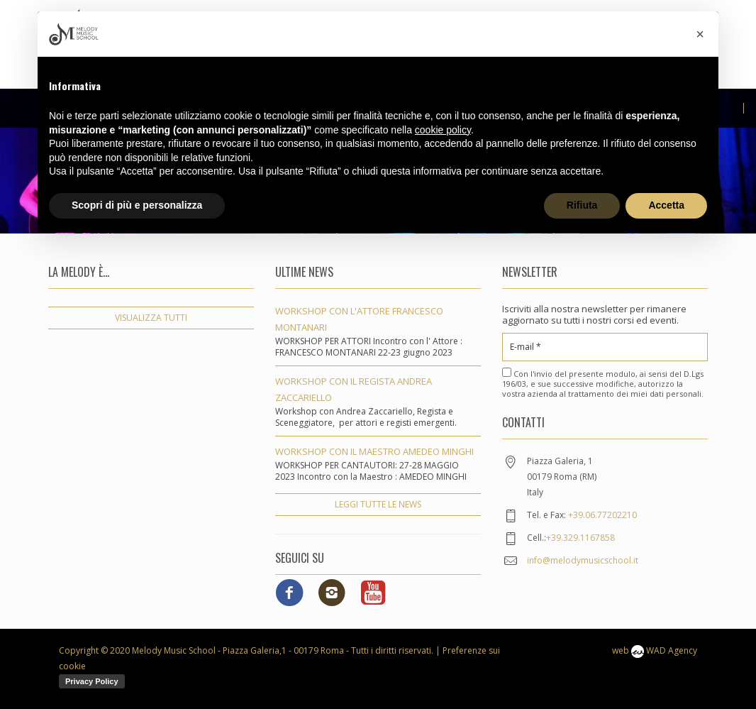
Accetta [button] (666, 205)
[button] (700, 34)
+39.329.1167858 (580, 538)
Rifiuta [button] (582, 205)
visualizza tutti (151, 318)
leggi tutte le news (378, 504)
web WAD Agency (654, 650)
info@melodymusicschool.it (582, 560)
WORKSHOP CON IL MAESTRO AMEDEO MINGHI (374, 451)
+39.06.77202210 (602, 515)
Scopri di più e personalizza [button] (137, 205)
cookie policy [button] (443, 130)
